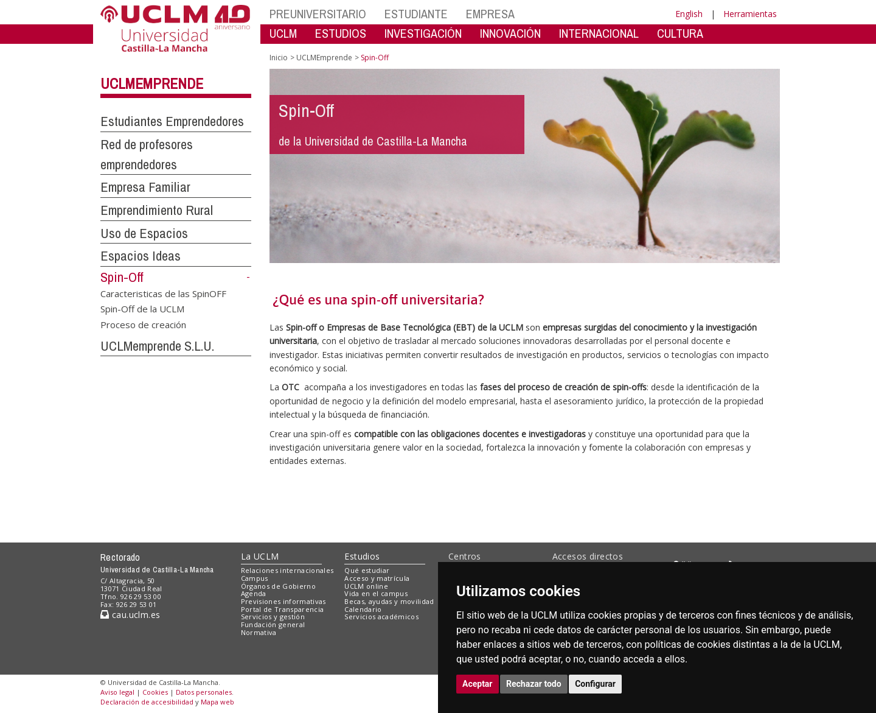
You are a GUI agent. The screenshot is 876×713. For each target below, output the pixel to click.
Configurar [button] (595, 684)
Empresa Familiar (145, 187)
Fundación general (273, 624)
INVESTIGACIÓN (423, 33)
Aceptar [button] (477, 684)
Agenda (253, 593)
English (689, 13)
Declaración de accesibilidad (146, 701)
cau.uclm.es (130, 614)
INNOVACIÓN (510, 33)
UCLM (283, 33)
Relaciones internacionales (287, 570)
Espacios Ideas (140, 256)
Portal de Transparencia (282, 609)
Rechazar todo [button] (533, 684)
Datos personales (204, 692)
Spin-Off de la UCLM (142, 309)
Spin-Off (122, 277)
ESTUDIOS (340, 33)
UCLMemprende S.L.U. (157, 346)
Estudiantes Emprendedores (172, 121)
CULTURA (680, 33)
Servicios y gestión (273, 616)
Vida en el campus (376, 593)
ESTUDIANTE (416, 13)
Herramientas (750, 13)
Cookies (155, 692)
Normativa (259, 632)
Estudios (362, 556)
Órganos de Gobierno (278, 586)
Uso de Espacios (144, 233)
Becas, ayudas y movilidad (389, 601)
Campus (254, 578)
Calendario (362, 609)
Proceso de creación (143, 324)
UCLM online (366, 586)
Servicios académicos (381, 616)
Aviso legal (117, 692)
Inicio (278, 57)
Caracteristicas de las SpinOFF (163, 293)
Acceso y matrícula (376, 578)
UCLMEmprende (151, 83)
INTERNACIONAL (599, 33)
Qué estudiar (366, 570)
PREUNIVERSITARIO (317, 13)
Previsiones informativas (283, 601)
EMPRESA (490, 13)
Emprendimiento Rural (156, 210)
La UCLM (260, 556)
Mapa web (217, 701)
